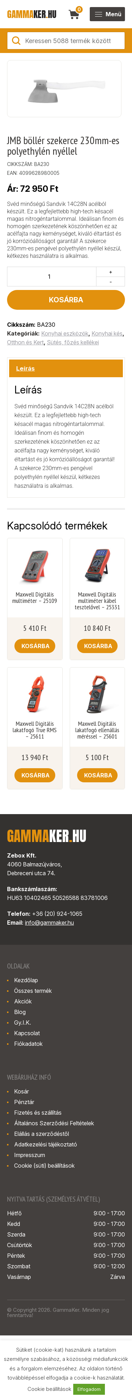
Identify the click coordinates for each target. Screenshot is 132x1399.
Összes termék (33, 990)
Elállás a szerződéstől (41, 1133)
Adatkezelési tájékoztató (45, 1144)
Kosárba (66, 300)
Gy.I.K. (22, 1022)
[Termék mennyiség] (51, 276)
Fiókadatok (28, 1043)
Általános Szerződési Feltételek (54, 1123)
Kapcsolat (27, 1033)
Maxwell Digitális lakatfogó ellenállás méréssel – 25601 (97, 730)
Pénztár (24, 1101)
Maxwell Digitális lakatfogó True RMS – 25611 (35, 730)
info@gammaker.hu (49, 922)
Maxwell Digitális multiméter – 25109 (34, 597)
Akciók (23, 1001)
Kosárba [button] (35, 646)
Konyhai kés (107, 333)
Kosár (21, 1091)
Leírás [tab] (25, 368)
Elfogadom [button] (89, 1389)
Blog (20, 1011)
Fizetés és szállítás (38, 1112)
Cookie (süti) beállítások (44, 1165)
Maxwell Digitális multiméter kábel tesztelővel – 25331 (97, 600)
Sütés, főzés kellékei (73, 342)
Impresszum (29, 1154)
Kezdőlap (26, 980)
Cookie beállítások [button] (49, 1389)
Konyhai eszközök (64, 333)
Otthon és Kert (25, 342)
